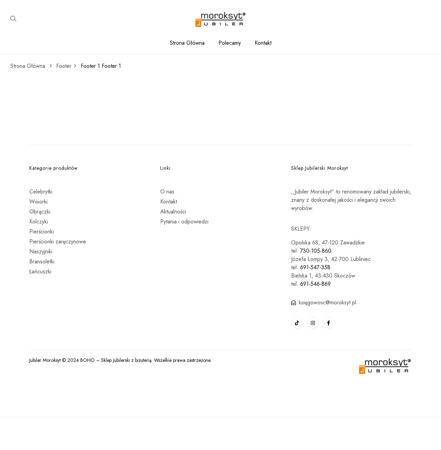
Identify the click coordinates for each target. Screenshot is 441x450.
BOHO (87, 360)
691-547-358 (315, 267)
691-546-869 (315, 284)
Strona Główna (27, 66)
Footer (63, 66)
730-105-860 (315, 251)
